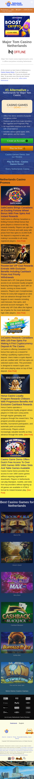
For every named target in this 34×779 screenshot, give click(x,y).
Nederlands (13, 723)
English (19, 9)
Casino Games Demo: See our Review (17, 157)
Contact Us (9, 737)
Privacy (14, 737)
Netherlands (5, 9)
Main (12, 9)
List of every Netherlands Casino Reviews (17, 717)
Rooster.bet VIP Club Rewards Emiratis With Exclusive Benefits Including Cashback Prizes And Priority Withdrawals (17, 271)
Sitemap (17, 738)
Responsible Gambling (22, 737)
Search (29, 737)
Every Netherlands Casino (17, 170)
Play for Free (17, 148)
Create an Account (17, 141)
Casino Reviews (28, 9)
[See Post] (21, 241)
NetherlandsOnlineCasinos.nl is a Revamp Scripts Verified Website (14, 755)
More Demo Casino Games (17, 691)
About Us (4, 737)
